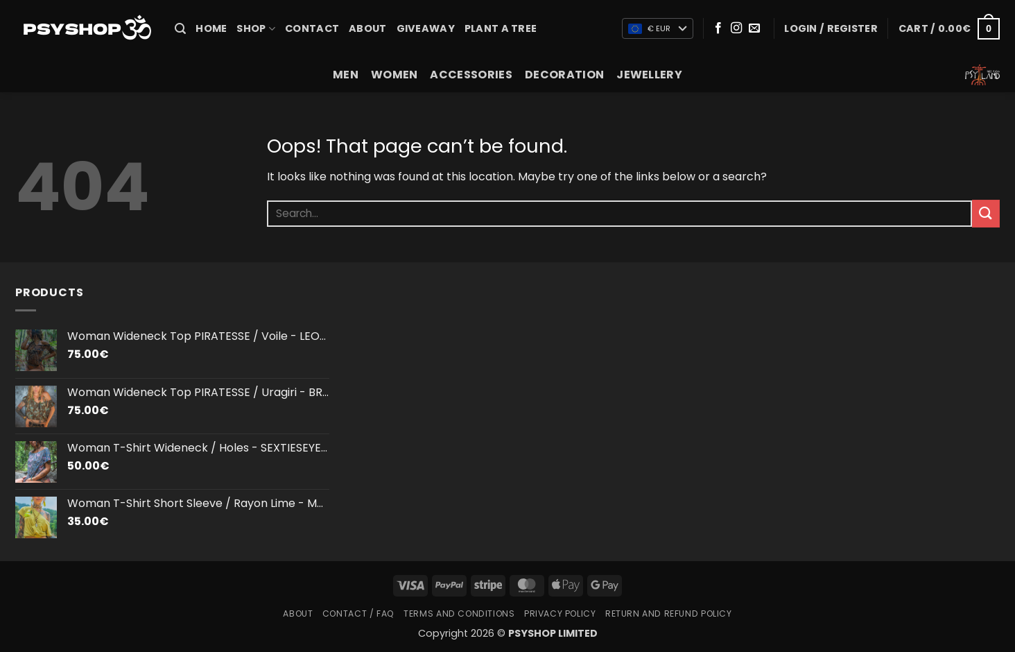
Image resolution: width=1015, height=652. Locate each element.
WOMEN (394, 75)
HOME (211, 28)
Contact (312, 28)
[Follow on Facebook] (718, 28)
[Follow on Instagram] (736, 28)
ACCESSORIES (471, 75)
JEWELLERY (649, 75)
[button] (180, 28)
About (367, 28)
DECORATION (564, 75)
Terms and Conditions (459, 613)
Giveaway (426, 28)
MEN (345, 75)
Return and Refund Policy (668, 613)
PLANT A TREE (501, 28)
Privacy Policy (560, 613)
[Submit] (986, 213)
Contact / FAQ (358, 613)
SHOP (255, 28)
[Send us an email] (754, 28)
